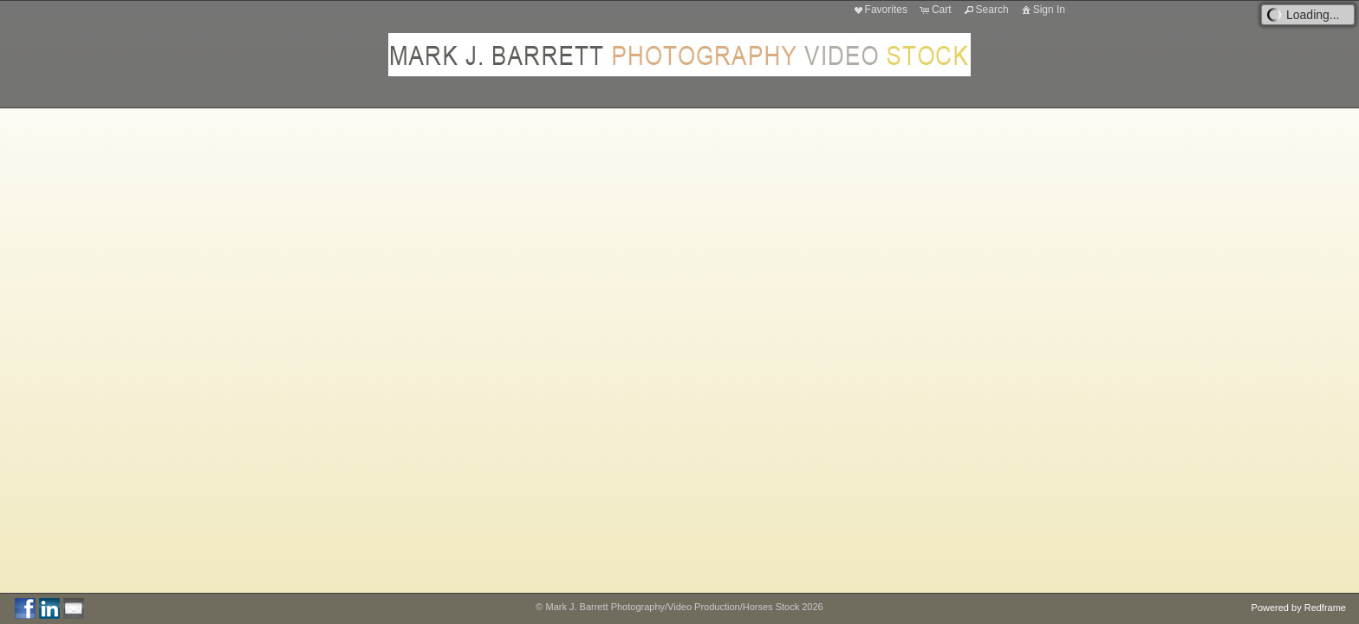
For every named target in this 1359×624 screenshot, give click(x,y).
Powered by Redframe (1299, 607)
